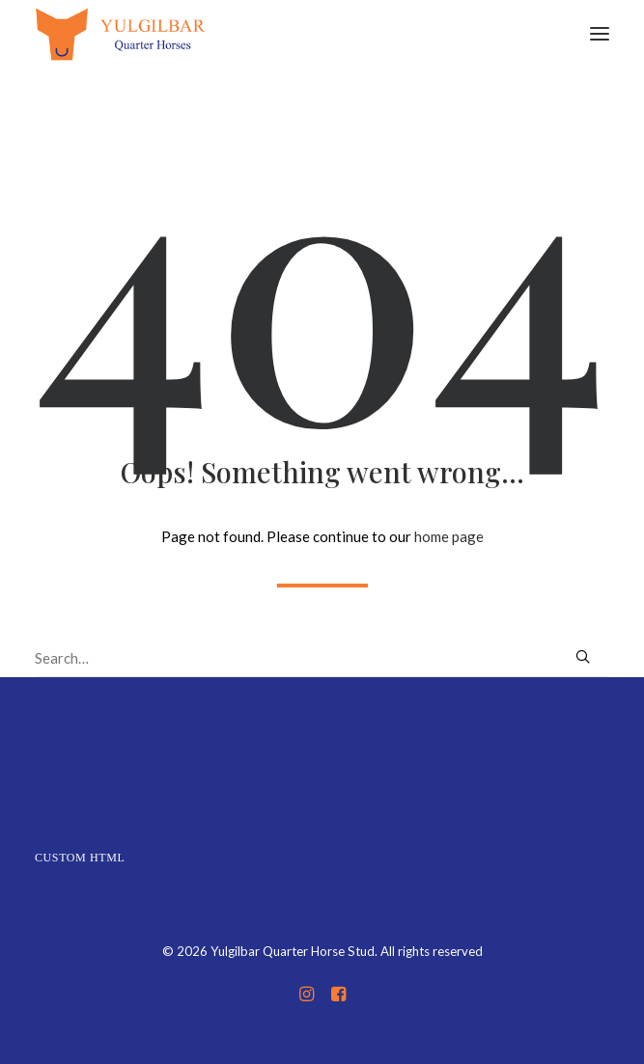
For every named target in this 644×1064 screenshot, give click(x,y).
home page (449, 536)
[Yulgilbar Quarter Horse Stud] (120, 34)
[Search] (322, 658)
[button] (599, 34)
